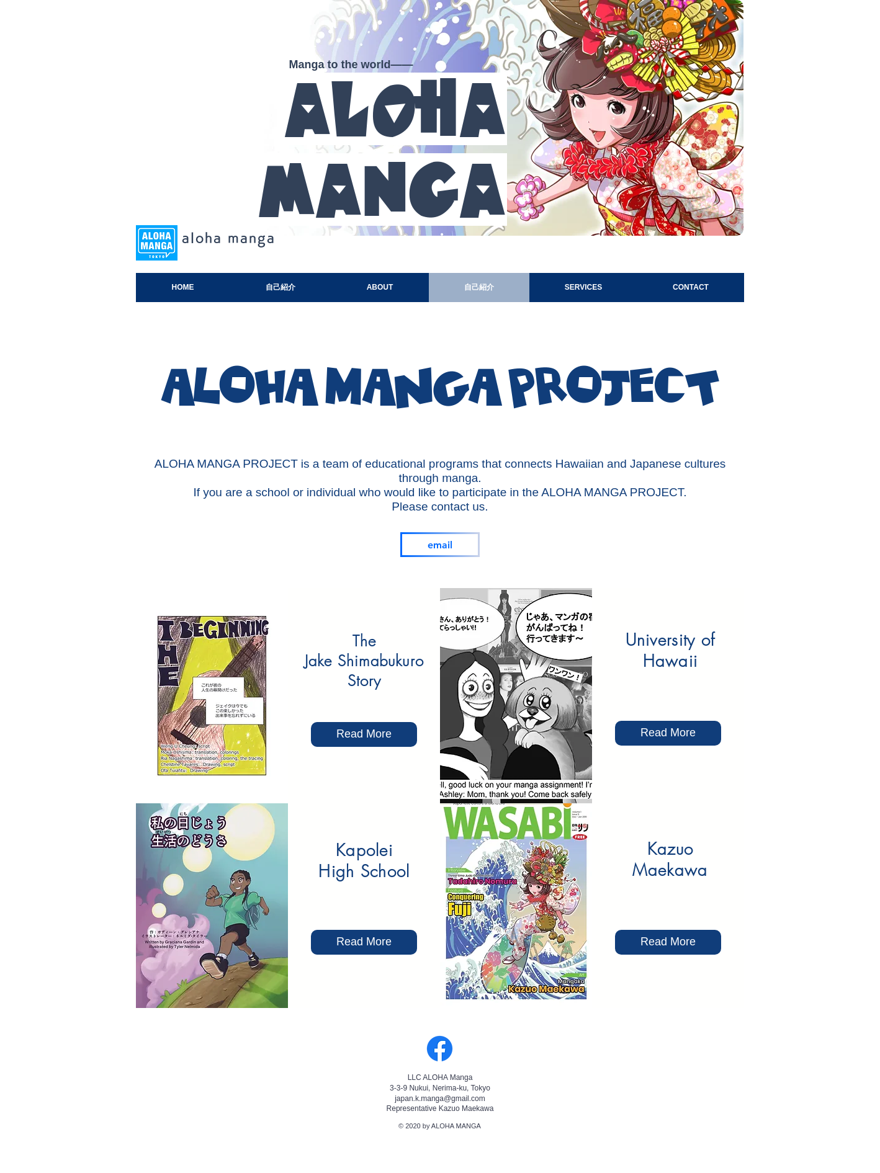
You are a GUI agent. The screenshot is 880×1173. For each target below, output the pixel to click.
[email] (440, 544)
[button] (668, 942)
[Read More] (364, 942)
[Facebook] (440, 1049)
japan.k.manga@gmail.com (440, 1098)
